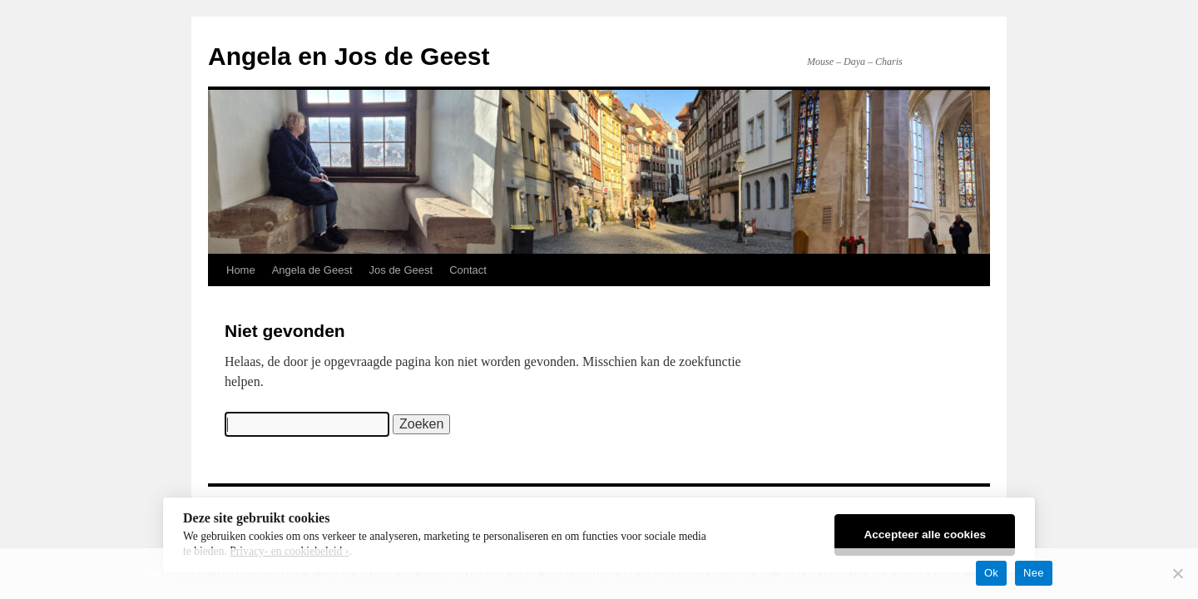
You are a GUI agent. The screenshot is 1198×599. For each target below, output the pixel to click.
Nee (1033, 573)
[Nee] (1177, 573)
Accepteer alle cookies (925, 534)
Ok (991, 573)
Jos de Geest (401, 270)
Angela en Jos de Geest (348, 56)
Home (240, 270)
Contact (468, 270)
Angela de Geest (312, 270)
